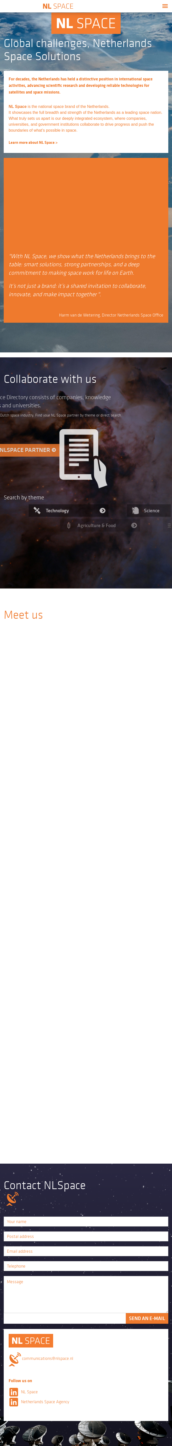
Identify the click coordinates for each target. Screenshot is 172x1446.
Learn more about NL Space (25, 142)
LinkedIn (14, 1392)
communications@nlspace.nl (47, 1358)
